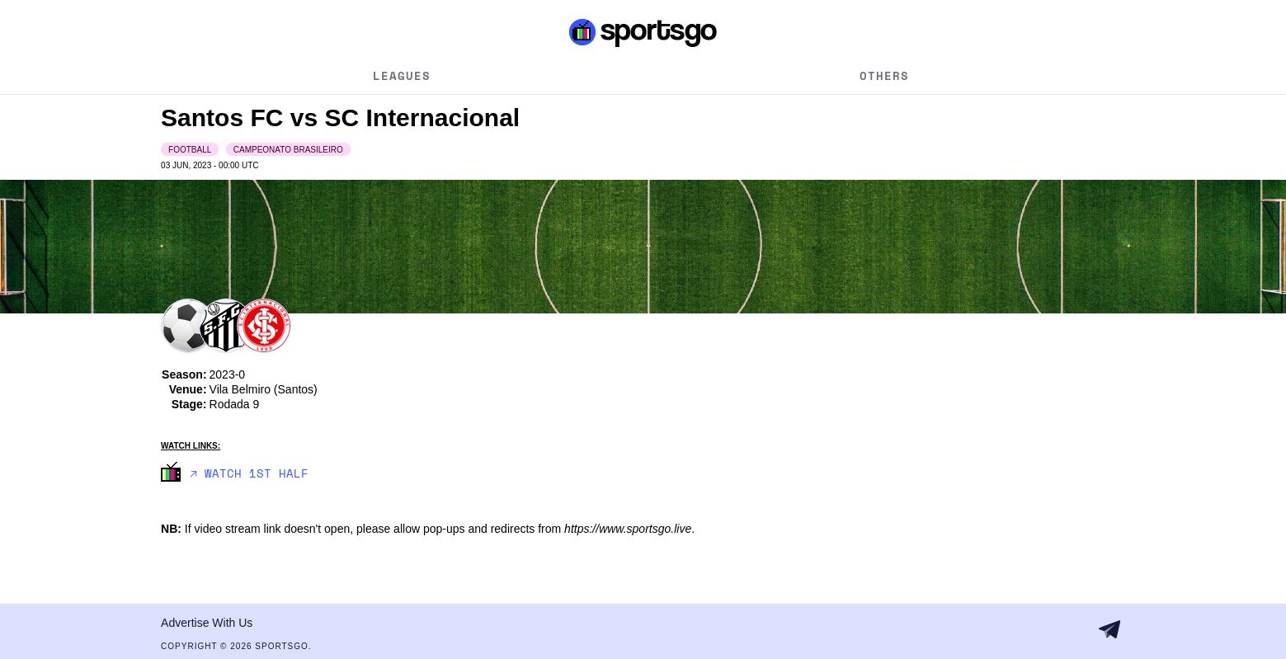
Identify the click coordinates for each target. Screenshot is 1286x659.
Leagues (402, 75)
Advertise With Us (206, 622)
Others (884, 75)
